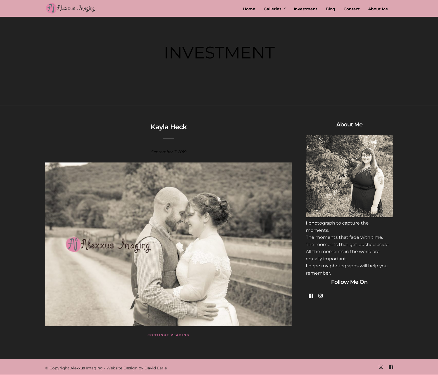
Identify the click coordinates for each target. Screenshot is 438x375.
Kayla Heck (169, 127)
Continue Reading (168, 335)
